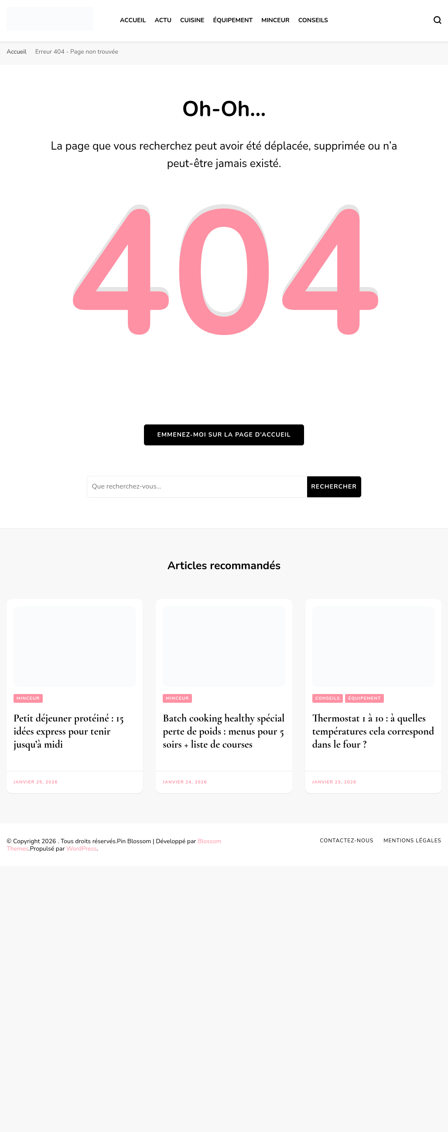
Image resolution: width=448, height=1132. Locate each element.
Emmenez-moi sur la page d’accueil (224, 435)
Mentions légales (412, 840)
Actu (162, 20)
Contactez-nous (346, 840)
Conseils (313, 20)
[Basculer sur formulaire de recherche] (437, 20)
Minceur (275, 20)
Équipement (233, 20)
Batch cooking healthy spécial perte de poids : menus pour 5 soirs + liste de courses (223, 731)
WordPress (81, 849)
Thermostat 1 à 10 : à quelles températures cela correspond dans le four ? (373, 731)
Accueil (133, 20)
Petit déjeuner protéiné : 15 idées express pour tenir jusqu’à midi (69, 731)
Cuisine (192, 20)
